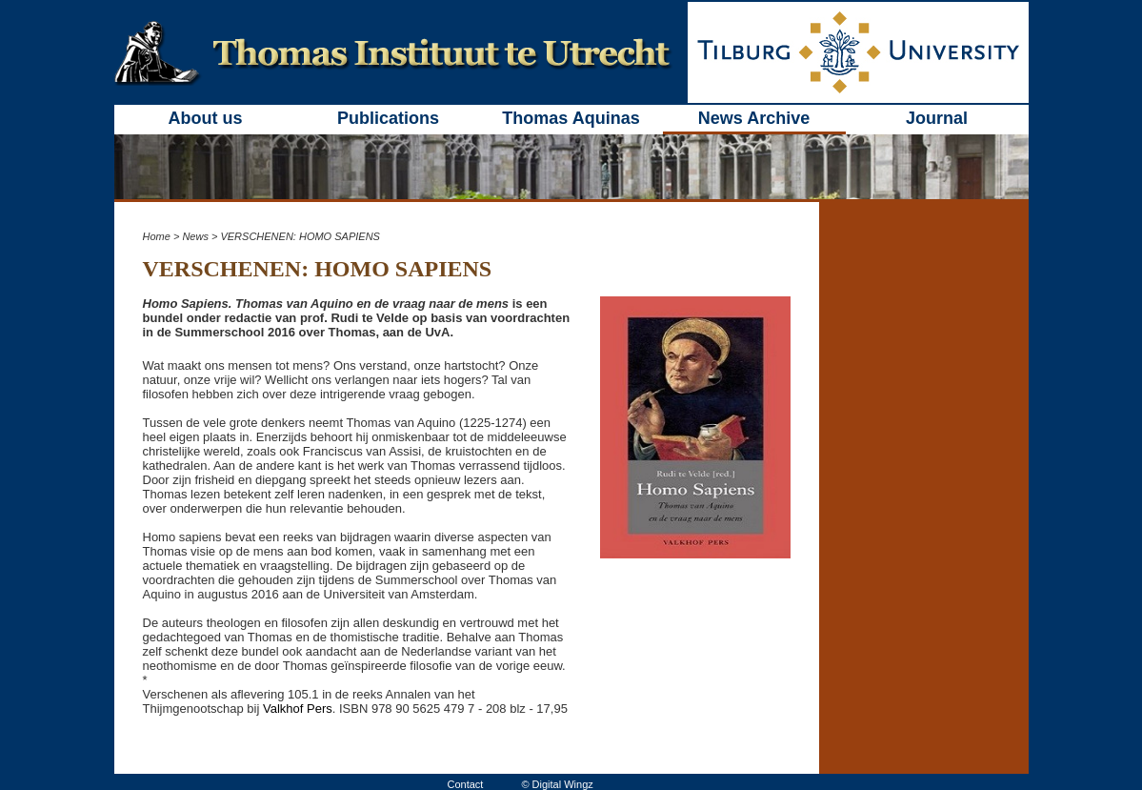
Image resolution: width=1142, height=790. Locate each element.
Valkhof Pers (297, 708)
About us (206, 118)
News (195, 236)
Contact (466, 784)
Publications (388, 118)
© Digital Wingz (556, 784)
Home (156, 236)
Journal (937, 118)
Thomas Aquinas (570, 118)
